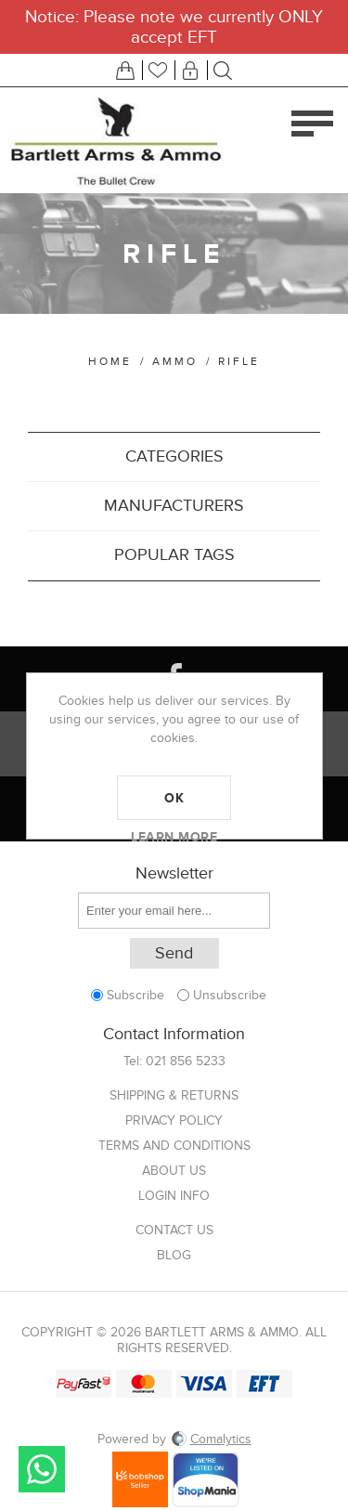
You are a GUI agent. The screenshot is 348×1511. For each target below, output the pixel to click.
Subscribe (135, 995)
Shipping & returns (174, 1095)
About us (174, 1171)
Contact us (174, 1230)
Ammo (175, 361)
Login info (174, 1196)
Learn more (174, 836)
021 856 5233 (186, 1061)
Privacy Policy (174, 1120)
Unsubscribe (229, 995)
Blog (174, 1255)
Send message (42, 1469)
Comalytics (210, 1439)
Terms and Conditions (174, 1145)
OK (174, 797)
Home (110, 361)
